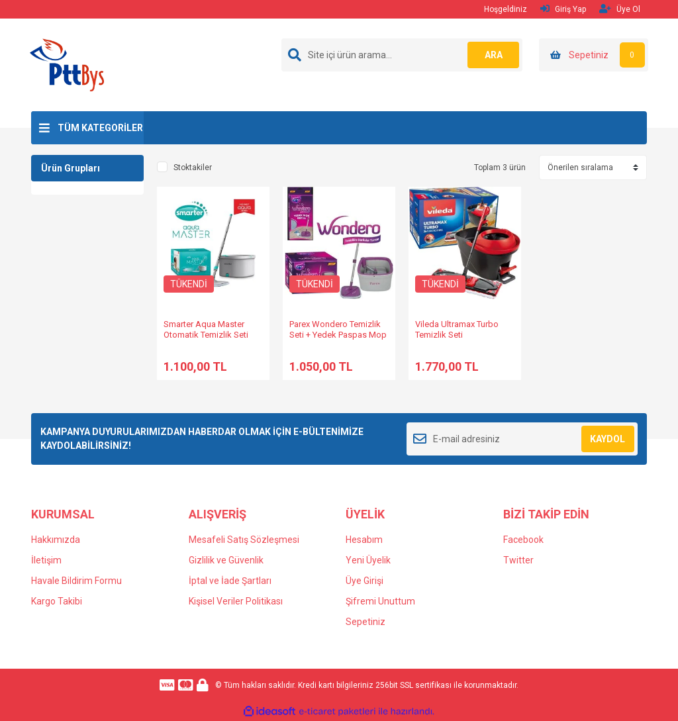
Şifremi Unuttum (380, 601)
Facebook (523, 539)
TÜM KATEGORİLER (100, 127)
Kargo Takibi (56, 601)
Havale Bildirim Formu (76, 580)
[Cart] (593, 55)
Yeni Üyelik (368, 560)
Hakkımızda (55, 539)
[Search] (401, 55)
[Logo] (67, 64)
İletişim (46, 560)
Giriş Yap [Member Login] (563, 9)
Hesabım (364, 539)
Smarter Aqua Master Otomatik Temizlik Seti (206, 329)
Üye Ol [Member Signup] (619, 9)
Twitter (518, 560)
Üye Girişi (364, 580)
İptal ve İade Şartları (230, 580)
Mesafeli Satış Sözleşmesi (244, 539)
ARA (493, 55)
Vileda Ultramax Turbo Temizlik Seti (457, 329)
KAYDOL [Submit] (607, 439)
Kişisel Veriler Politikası (236, 601)
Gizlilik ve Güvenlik (226, 560)
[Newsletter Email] (522, 439)
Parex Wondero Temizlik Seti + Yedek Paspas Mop (338, 329)
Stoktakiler (192, 167)
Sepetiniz (365, 621)
